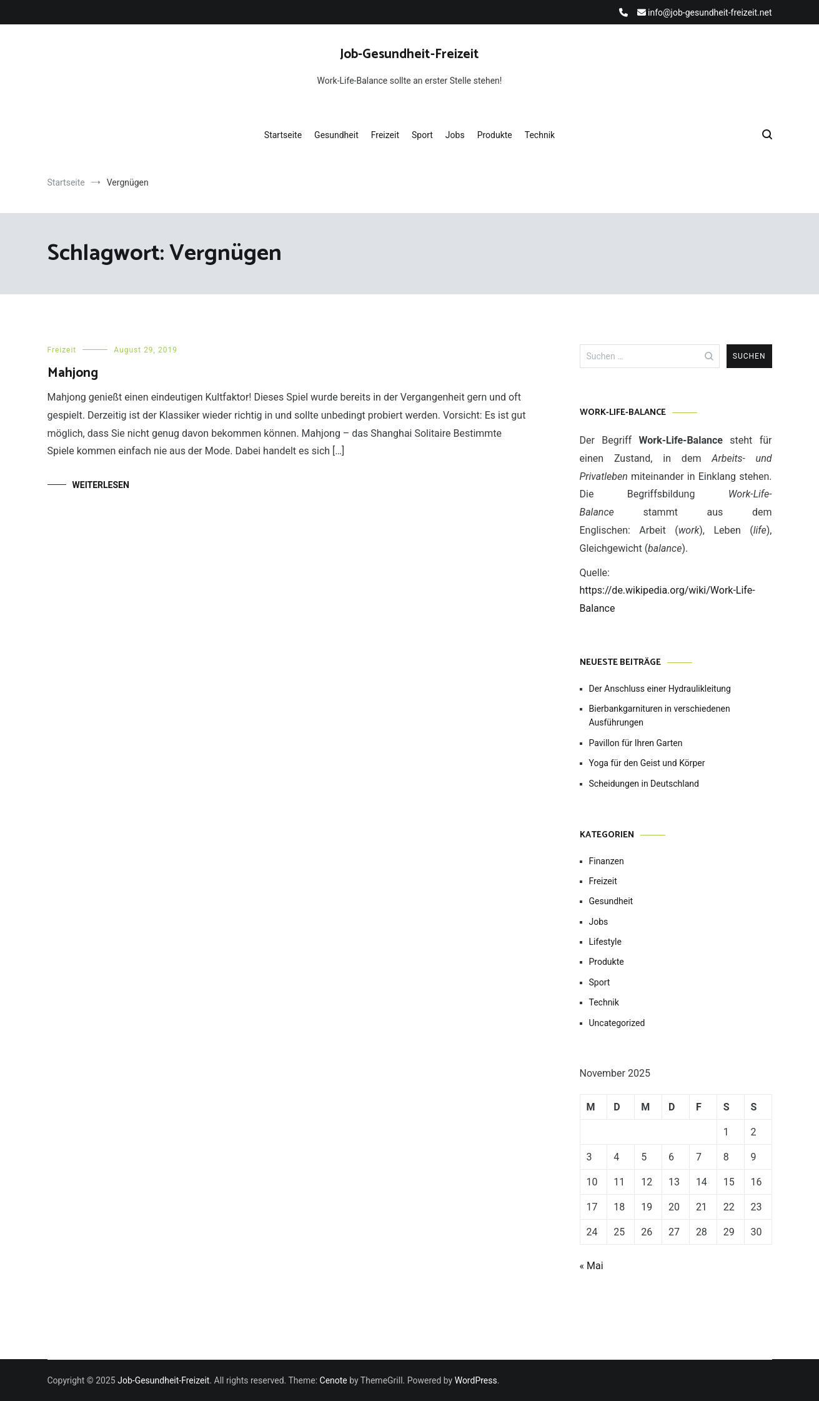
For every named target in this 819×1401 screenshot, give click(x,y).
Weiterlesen (100, 485)
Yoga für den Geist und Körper (647, 763)
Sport (422, 135)
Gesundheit (336, 135)
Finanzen (606, 861)
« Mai (591, 1266)
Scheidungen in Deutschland (644, 784)
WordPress (476, 1380)
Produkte (494, 135)
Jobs (455, 135)
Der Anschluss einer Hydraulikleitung (660, 689)
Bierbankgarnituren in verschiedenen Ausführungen (659, 715)
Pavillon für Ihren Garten (636, 743)
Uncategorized (617, 1023)
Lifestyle (605, 942)
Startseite (283, 135)
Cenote (333, 1380)
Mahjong (72, 373)
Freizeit (385, 135)
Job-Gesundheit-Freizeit (409, 54)
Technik (540, 135)
